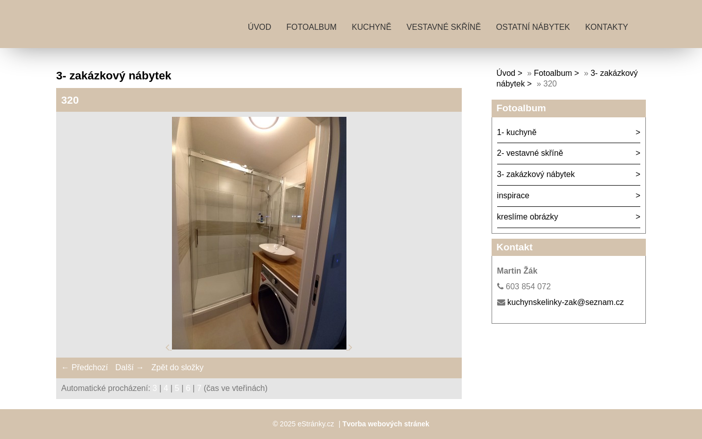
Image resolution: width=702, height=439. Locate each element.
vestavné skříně (444, 27)
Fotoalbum (311, 27)
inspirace (513, 195)
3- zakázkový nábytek (536, 174)
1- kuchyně (517, 132)
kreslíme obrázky (527, 216)
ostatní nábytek (533, 27)
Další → (129, 367)
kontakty (606, 27)
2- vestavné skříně (530, 153)
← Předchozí (84, 367)
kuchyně (371, 27)
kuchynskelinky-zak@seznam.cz (565, 302)
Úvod (259, 27)
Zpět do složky (177, 367)
